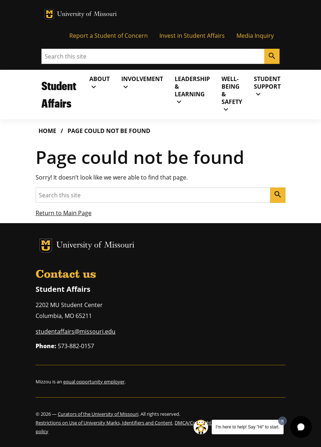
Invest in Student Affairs (192, 36)
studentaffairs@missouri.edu (75, 331)
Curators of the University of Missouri (98, 414)
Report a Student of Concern (108, 36)
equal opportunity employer (94, 381)
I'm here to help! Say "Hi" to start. (248, 427)
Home (47, 131)
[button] (301, 427)
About (99, 83)
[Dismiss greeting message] (282, 420)
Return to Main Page (64, 213)
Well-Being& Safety (232, 94)
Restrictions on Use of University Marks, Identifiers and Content (104, 422)
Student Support (267, 86)
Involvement (142, 83)
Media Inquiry (255, 36)
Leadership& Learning (192, 90)
